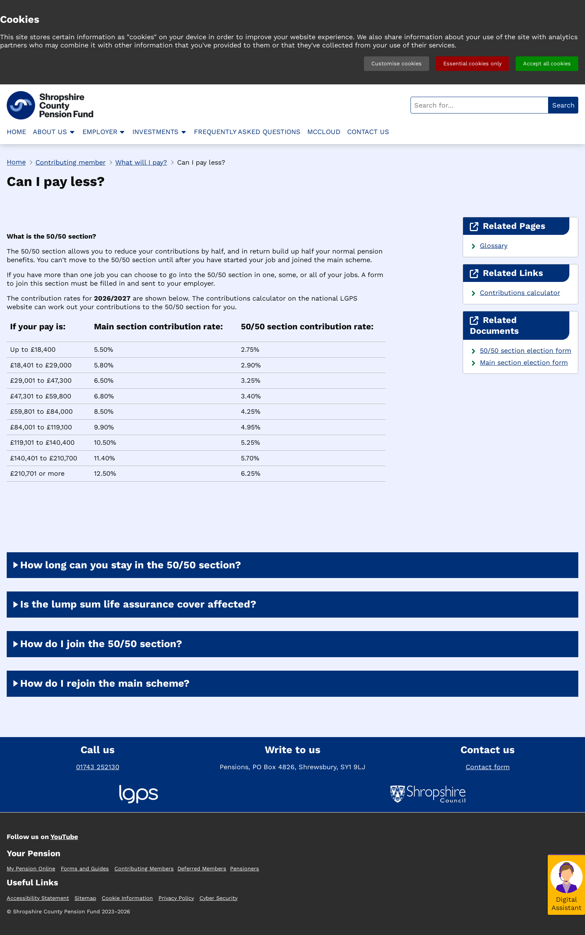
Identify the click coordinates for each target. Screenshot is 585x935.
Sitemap (85, 898)
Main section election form (524, 362)
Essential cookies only (472, 63)
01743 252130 (97, 767)
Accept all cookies (547, 63)
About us (50, 132)
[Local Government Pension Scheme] (138, 795)
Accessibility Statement (38, 898)
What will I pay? (141, 162)
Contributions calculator (520, 292)
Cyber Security (218, 898)
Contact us (368, 132)
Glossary (493, 245)
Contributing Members (144, 869)
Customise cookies (396, 63)
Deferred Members (201, 869)
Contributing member (70, 162)
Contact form (488, 767)
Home (16, 132)
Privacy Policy (176, 898)
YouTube (64, 837)
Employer (99, 132)
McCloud (323, 132)
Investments (155, 132)
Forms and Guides (85, 869)
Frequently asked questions (247, 132)
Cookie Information (127, 898)
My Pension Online (31, 869)
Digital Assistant (566, 903)
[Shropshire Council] (428, 795)
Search (563, 105)
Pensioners (244, 869)
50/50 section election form (525, 350)
